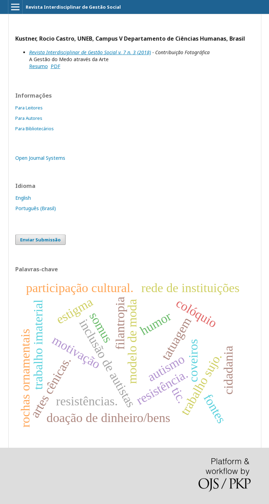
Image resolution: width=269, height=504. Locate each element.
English (23, 198)
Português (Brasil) (35, 208)
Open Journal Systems (40, 158)
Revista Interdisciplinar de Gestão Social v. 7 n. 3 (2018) (90, 52)
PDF (55, 66)
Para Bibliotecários (34, 128)
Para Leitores (29, 108)
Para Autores (28, 118)
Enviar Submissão (40, 240)
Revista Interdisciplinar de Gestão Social (73, 7)
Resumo (38, 66)
